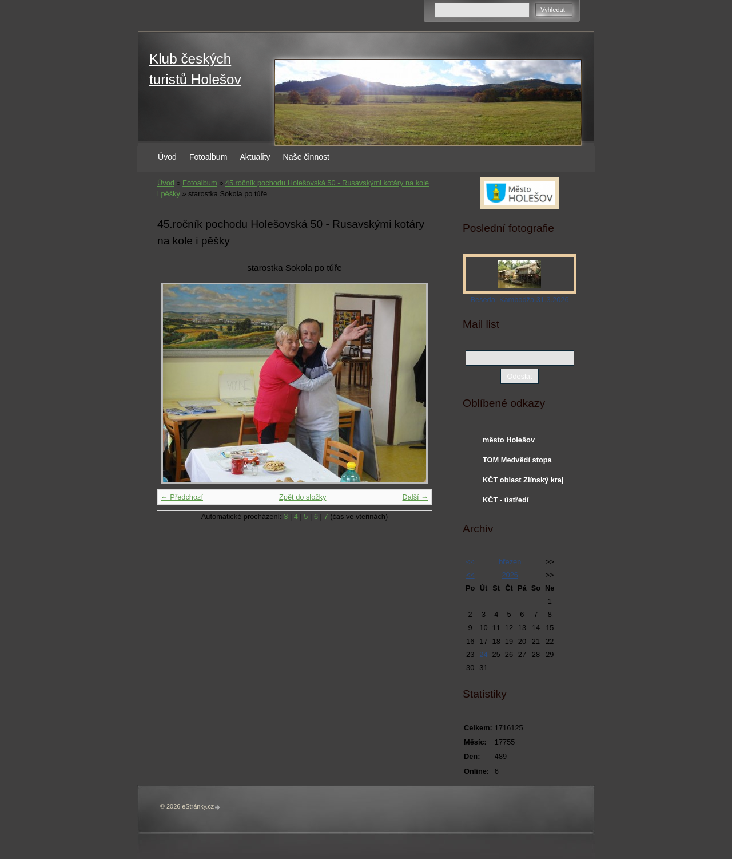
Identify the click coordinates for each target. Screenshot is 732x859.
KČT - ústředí (505, 500)
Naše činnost (306, 156)
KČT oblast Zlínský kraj (523, 480)
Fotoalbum (208, 156)
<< (470, 561)
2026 (510, 575)
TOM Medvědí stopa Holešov (517, 462)
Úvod (167, 156)
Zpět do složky (303, 497)
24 (483, 654)
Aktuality (255, 156)
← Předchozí (182, 497)
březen (510, 561)
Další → (415, 497)
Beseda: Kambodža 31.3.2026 (519, 299)
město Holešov (509, 440)
